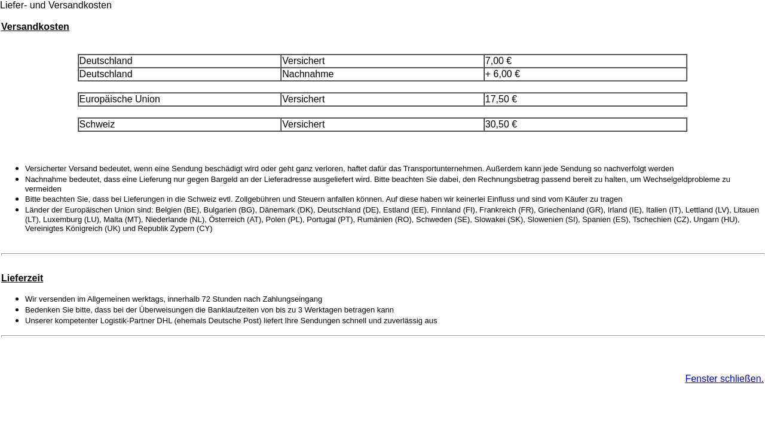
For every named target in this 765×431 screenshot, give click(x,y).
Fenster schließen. (724, 379)
